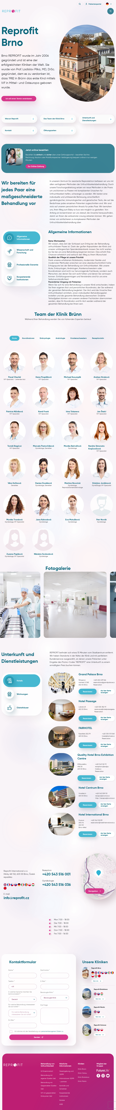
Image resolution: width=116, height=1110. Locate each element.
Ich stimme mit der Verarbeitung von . (39, 1031)
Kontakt (20, 130)
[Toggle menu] (110, 11)
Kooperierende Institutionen (64, 1094)
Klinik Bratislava (83, 1077)
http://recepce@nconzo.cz (105, 798)
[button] (109, 4)
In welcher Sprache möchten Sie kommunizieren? (20, 993)
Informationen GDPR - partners (66, 1080)
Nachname (45, 970)
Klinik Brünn (82, 1069)
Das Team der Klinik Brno (59, 118)
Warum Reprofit (20, 118)
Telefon (11, 981)
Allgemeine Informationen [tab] (17, 237)
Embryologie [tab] (45, 338)
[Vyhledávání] (79, 4)
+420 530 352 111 (100, 707)
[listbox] (22, 999)
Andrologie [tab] (60, 338)
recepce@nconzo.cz (102, 796)
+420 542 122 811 (96, 820)
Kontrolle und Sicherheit (64, 1087)
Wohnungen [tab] (16, 694)
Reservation (97, 685)
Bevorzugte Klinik (47, 992)
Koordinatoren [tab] (28, 338)
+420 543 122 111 (101, 764)
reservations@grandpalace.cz (104, 682)
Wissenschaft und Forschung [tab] (19, 251)
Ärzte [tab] (14, 338)
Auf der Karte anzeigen (106, 692)
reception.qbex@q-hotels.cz (102, 768)
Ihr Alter (11, 1020)
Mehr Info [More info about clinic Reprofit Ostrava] (98, 1034)
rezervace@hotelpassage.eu (104, 709)
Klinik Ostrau (82, 1073)
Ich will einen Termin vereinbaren (19, 99)
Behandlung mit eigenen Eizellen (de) (48, 1076)
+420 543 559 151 (101, 793)
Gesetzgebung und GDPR (66, 1072)
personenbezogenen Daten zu (52, 1031)
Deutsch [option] (15, 999)
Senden (38, 1037)
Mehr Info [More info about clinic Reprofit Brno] (95, 981)
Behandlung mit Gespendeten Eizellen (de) (48, 1086)
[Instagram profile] (103, 1075)
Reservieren (87, 692)
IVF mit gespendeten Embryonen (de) (48, 1094)
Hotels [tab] (14, 680)
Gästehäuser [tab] (17, 707)
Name (11, 970)
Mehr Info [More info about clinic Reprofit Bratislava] (98, 999)
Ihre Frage (44, 1005)
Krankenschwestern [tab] (78, 338)
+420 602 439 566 (99, 680)
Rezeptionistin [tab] (98, 338)
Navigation (94, 891)
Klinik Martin (82, 1081)
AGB (61, 1104)
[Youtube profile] (108, 1075)
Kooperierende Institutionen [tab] (17, 278)
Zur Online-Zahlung (36, 166)
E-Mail (43, 981)
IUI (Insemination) (47, 1071)
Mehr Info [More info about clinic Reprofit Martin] (98, 1017)
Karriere (62, 1100)
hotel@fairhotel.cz (108, 736)
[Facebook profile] (98, 1075)
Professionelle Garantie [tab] (21, 264)
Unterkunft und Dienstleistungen (97, 119)
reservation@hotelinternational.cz (103, 823)
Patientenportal (93, 4)
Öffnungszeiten (59, 130)
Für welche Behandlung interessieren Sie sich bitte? (21, 1006)
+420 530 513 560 (108, 734)
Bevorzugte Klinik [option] (50, 998)
